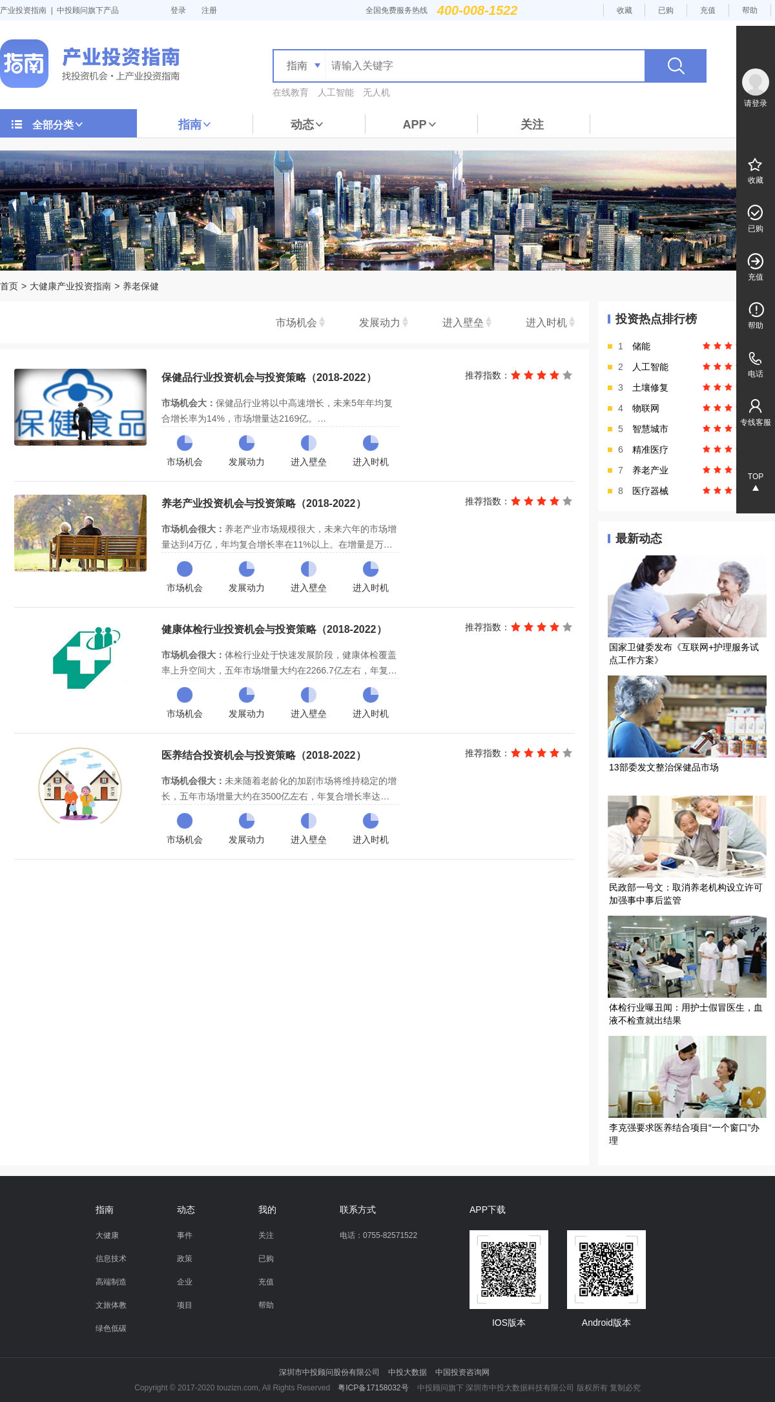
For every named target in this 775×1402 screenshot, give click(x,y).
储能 (641, 346)
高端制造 (111, 1281)
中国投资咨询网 (462, 1372)
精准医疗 (650, 449)
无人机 (376, 92)
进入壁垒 (463, 322)
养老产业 (650, 470)
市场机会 (296, 322)
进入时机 (546, 322)
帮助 (750, 10)
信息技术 (111, 1258)
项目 (184, 1305)
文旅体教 (111, 1305)
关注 (532, 124)
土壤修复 (650, 387)
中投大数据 (407, 1372)
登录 (178, 10)
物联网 (645, 408)
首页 (9, 286)
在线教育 (291, 92)
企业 (184, 1281)
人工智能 (336, 92)
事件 (184, 1235)
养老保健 (141, 286)
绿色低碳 (111, 1328)
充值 (708, 10)
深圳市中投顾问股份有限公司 (329, 1372)
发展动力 (379, 322)
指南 (195, 124)
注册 (209, 10)
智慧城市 (650, 429)
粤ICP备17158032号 (373, 1387)
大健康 (107, 1235)
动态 (307, 124)
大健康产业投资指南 (70, 286)
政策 (184, 1258)
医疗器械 (650, 491)
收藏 (624, 10)
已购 (666, 10)
